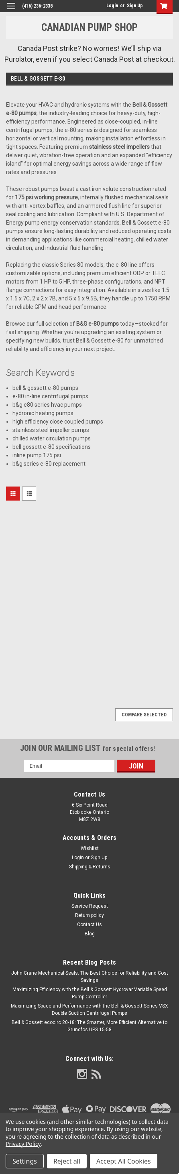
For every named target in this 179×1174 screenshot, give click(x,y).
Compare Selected (144, 715)
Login (112, 5)
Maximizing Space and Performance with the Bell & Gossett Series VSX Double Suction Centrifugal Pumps (89, 1009)
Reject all (66, 1161)
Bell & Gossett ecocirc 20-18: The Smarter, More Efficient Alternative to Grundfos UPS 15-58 (89, 1026)
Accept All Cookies (123, 1161)
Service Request (89, 906)
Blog (90, 934)
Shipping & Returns (89, 867)
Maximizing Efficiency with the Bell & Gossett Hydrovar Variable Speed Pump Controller (89, 993)
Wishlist (90, 848)
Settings (24, 1161)
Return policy (89, 915)
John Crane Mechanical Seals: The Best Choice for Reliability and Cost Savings (89, 976)
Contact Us (89, 924)
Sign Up (135, 5)
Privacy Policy (23, 1144)
